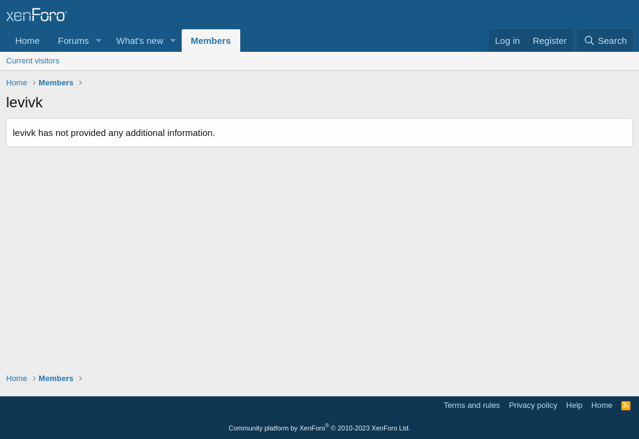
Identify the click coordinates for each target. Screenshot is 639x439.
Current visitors (32, 60)
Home (27, 40)
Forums (73, 40)
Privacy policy (533, 405)
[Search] (605, 40)
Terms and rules (472, 405)
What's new (139, 40)
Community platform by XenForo (319, 428)
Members (211, 40)
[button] (98, 40)
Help (574, 405)
